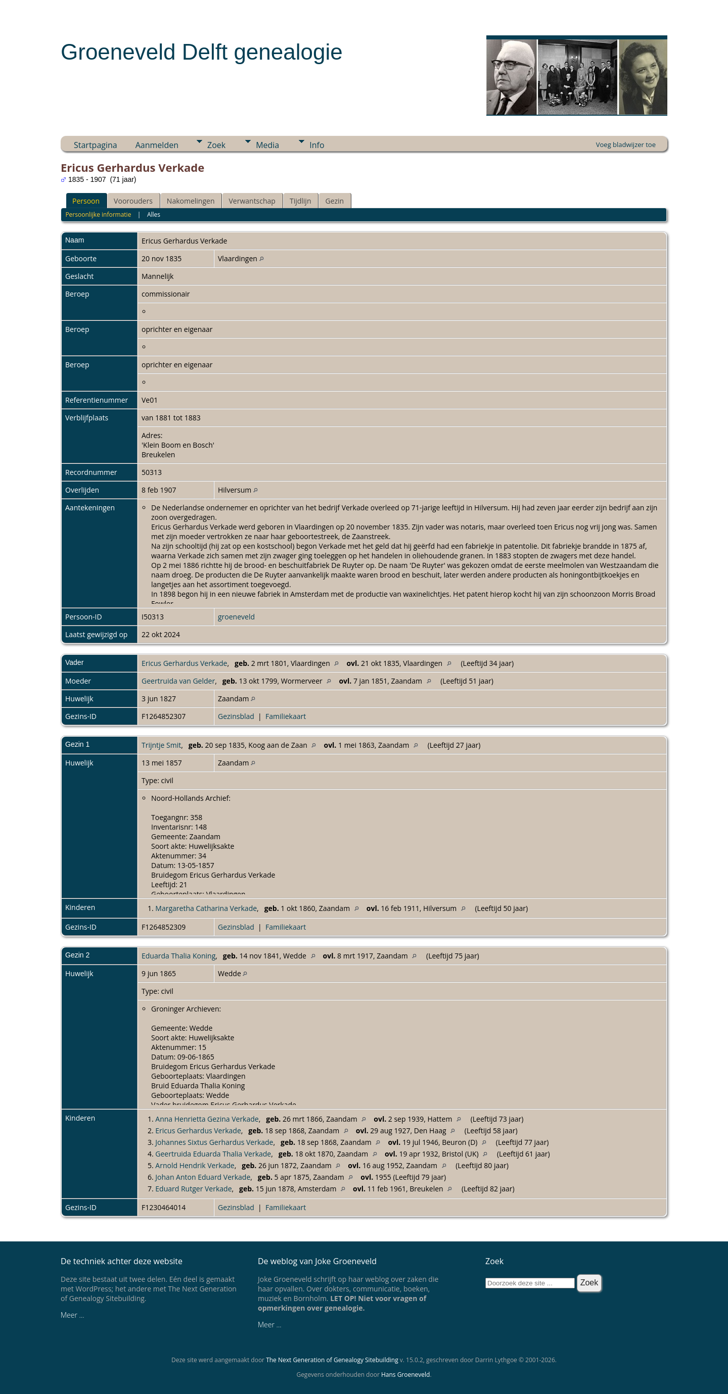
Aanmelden (156, 145)
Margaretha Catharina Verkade (206, 908)
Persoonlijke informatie (98, 214)
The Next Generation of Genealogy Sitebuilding (332, 1360)
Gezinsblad (236, 716)
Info (316, 145)
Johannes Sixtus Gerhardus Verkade (214, 1142)
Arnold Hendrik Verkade (194, 1165)
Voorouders (133, 201)
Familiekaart (285, 716)
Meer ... (72, 1315)
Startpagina (95, 145)
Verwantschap (252, 201)
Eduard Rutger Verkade (193, 1188)
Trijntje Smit (161, 745)
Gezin (334, 201)
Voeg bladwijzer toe (626, 144)
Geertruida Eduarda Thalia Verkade (213, 1154)
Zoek (216, 145)
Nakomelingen (191, 201)
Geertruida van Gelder (178, 681)
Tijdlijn (300, 201)
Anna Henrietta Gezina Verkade (206, 1119)
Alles (153, 214)
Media (267, 145)
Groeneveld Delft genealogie (202, 51)
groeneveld (236, 616)
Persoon (86, 201)
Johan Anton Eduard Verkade (202, 1177)
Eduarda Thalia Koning (178, 955)
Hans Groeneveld (405, 1374)
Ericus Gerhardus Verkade (184, 663)
